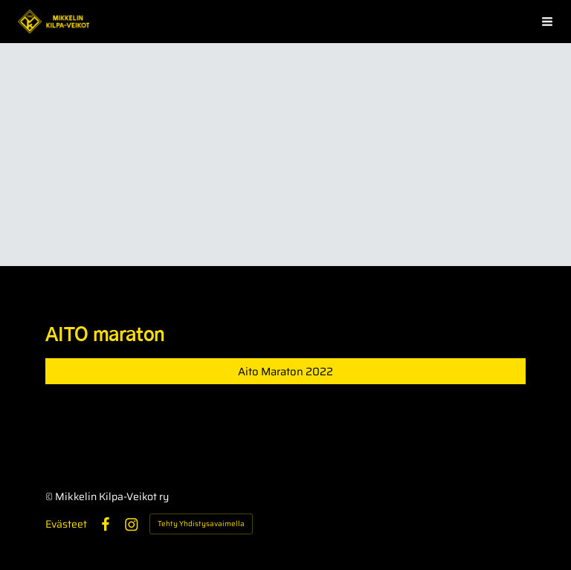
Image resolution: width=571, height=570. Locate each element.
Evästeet (66, 524)
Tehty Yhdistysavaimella (201, 523)
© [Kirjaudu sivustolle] (50, 496)
